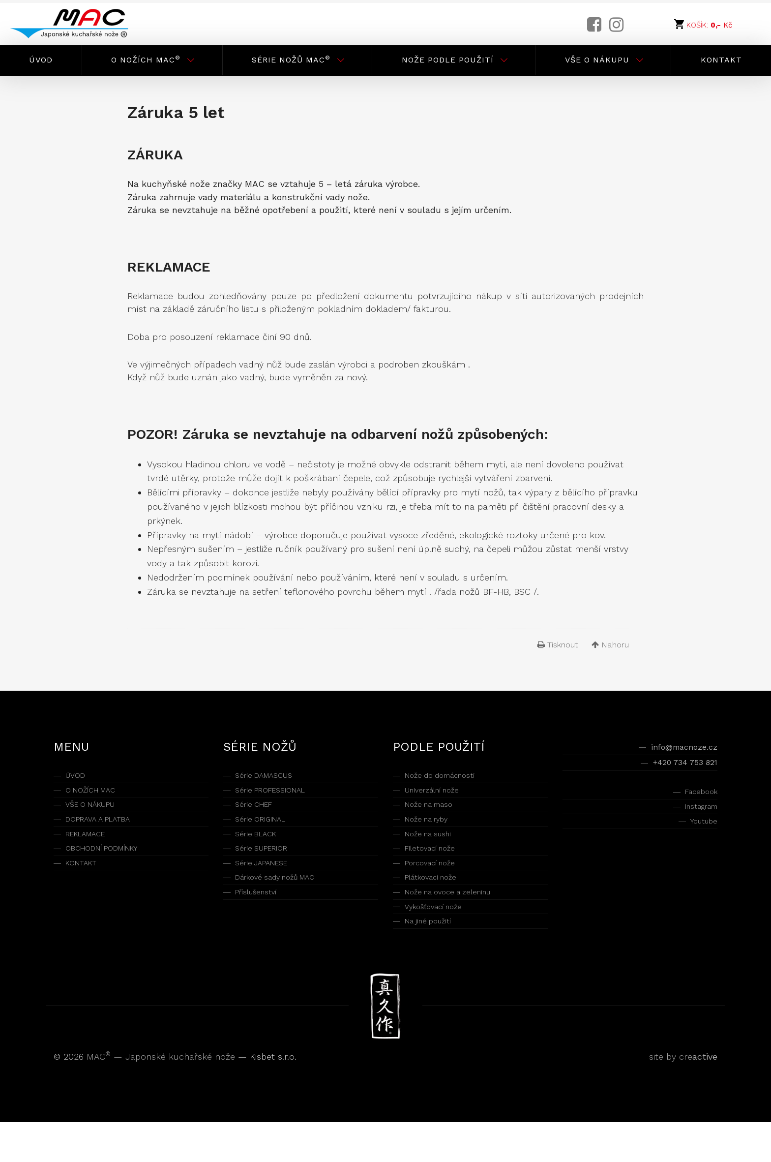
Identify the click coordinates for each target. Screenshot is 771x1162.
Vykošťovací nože (441, 941)
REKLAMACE (90, 850)
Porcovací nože (437, 886)
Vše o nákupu (597, 59)
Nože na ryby (432, 831)
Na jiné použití (434, 959)
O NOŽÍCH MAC (97, 795)
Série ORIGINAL (266, 831)
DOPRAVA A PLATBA (105, 831)
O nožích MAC (145, 59)
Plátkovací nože (438, 904)
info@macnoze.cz (676, 748)
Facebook (697, 801)
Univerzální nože (439, 795)
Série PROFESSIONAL (279, 795)
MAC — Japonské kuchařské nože (162, 1096)
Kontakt (721, 59)
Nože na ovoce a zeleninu (458, 922)
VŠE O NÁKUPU (97, 813)
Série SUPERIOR (267, 868)
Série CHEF (258, 813)
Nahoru (610, 644)
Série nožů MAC (291, 59)
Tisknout (557, 644)
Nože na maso (435, 813)
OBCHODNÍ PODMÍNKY (111, 868)
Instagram (696, 819)
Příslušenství (261, 922)
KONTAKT (84, 886)
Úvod (41, 59)
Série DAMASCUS (270, 777)
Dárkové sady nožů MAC (286, 904)
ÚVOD (77, 777)
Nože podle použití (448, 59)
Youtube (700, 837)
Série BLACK (260, 850)
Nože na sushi (434, 850)
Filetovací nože (436, 868)
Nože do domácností (449, 777)
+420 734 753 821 (676, 768)
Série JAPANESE (268, 886)
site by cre (683, 1096)
